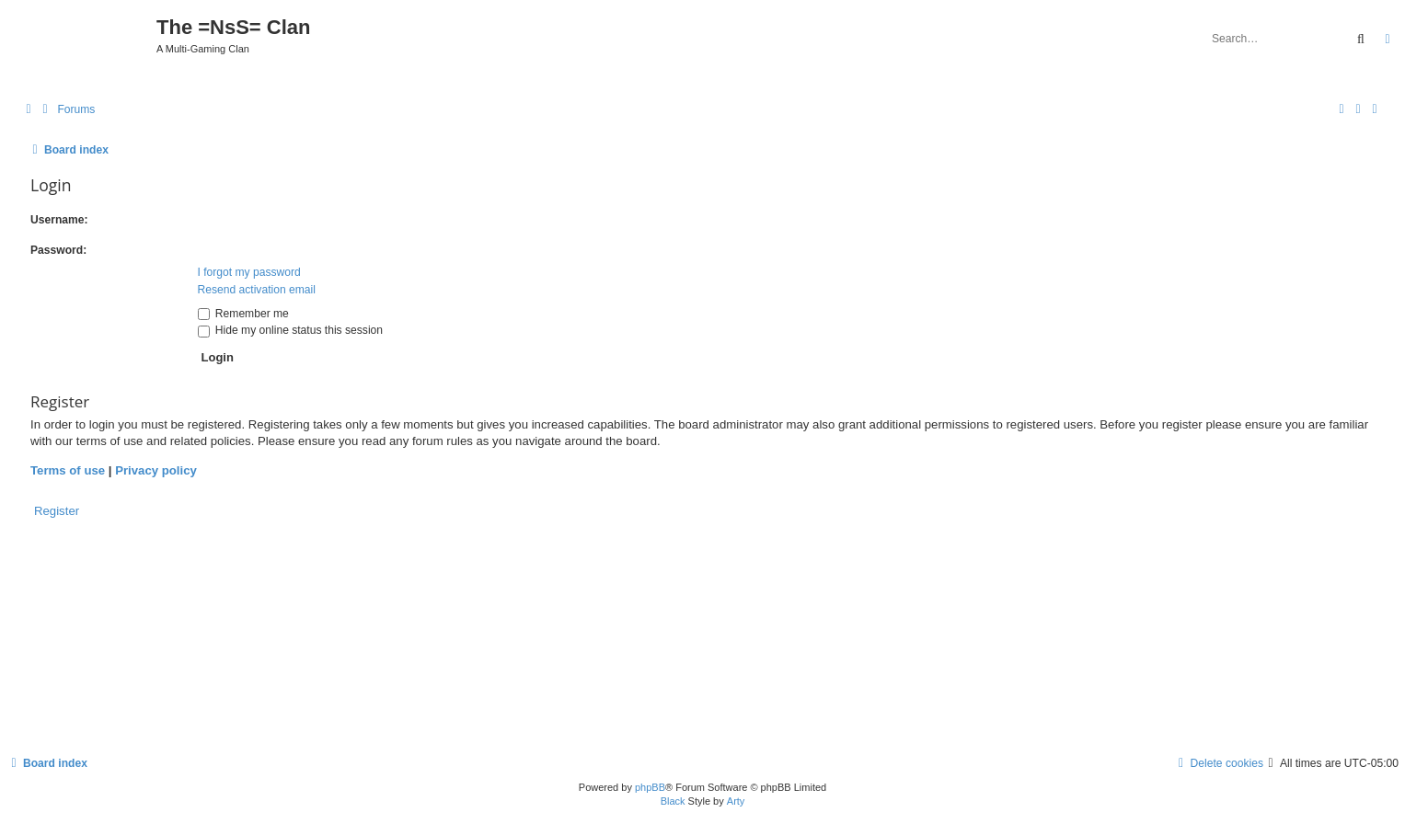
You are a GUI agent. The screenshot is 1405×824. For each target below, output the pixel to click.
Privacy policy (156, 470)
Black (673, 801)
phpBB (650, 787)
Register (56, 511)
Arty (736, 801)
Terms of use (67, 470)
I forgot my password (249, 272)
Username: (59, 219)
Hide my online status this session (291, 330)
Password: (58, 250)
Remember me (243, 313)
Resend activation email (257, 289)
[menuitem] (66, 109)
